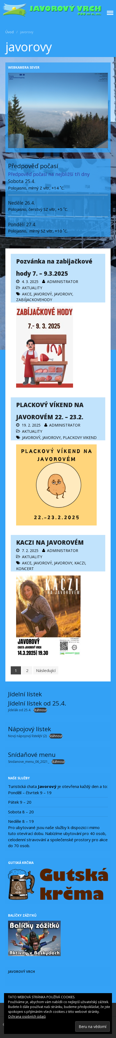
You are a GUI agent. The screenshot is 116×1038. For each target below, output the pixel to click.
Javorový (43, 294)
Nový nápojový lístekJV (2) (27, 736)
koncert (25, 568)
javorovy (63, 294)
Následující (46, 670)
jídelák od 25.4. (19, 710)
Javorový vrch (21, 971)
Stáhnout (40, 710)
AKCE (26, 294)
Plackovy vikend (80, 437)
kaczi (79, 562)
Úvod (9, 32)
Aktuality (32, 287)
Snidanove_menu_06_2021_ (28, 761)
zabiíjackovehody (34, 299)
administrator (62, 281)
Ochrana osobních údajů (27, 1016)
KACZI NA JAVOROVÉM (50, 542)
